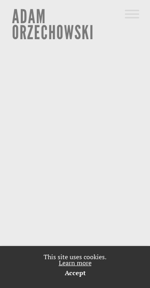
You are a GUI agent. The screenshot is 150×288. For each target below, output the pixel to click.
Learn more (75, 263)
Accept (75, 273)
